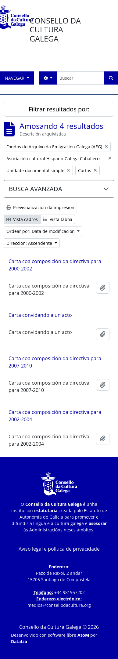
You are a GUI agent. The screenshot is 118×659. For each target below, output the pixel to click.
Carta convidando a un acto (40, 315)
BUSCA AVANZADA (35, 189)
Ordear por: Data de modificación (41, 231)
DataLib (19, 641)
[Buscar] (80, 78)
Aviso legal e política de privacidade (59, 548)
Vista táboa (57, 219)
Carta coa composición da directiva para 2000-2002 (55, 265)
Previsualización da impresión (40, 207)
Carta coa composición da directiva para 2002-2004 (55, 416)
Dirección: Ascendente (29, 243)
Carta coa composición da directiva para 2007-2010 (55, 362)
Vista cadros (22, 219)
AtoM (83, 635)
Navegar (15, 78)
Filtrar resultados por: (59, 109)
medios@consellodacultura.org (59, 605)
